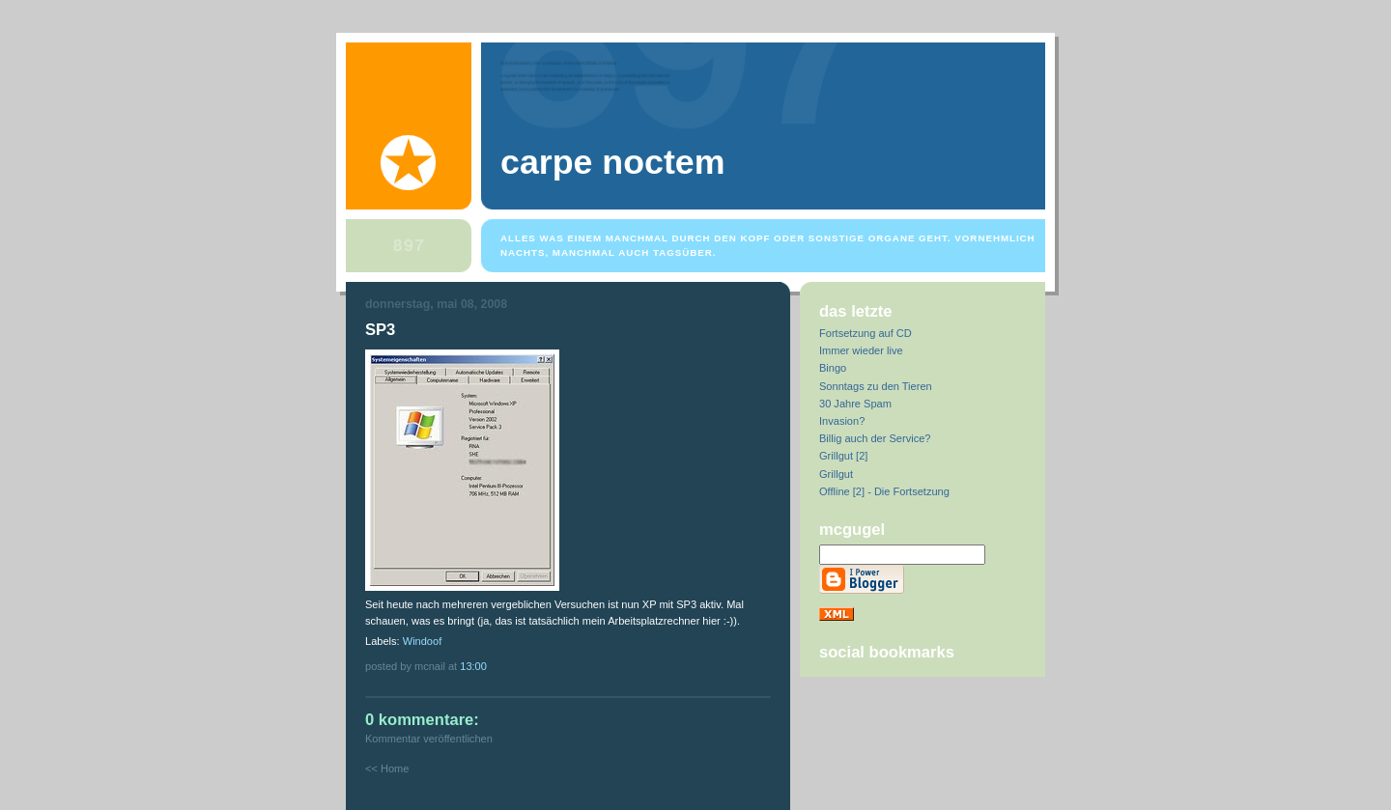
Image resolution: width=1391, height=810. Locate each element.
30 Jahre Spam (855, 403)
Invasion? (842, 421)
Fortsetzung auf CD (865, 333)
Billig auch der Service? (874, 438)
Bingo (832, 368)
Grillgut (836, 474)
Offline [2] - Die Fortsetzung (884, 491)
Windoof (422, 641)
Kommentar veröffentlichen (429, 738)
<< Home (387, 768)
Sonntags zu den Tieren (875, 386)
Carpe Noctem (612, 162)
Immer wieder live (861, 350)
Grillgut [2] (843, 455)
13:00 (473, 666)
